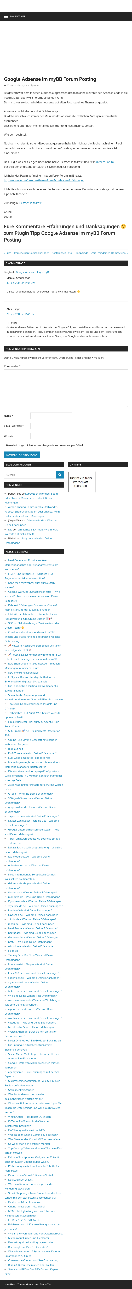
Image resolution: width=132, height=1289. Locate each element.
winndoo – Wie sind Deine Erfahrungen (31, 946)
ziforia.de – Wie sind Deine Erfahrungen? (32, 919)
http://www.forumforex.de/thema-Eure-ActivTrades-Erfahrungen (44, 180)
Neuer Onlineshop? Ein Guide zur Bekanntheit (34, 1040)
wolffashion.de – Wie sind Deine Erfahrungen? (35, 1018)
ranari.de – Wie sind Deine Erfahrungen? (31, 924)
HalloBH (13, 950)
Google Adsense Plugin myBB (33, 272)
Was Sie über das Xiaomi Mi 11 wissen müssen (34, 1139)
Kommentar (12, 366)
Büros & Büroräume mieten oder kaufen (31, 1265)
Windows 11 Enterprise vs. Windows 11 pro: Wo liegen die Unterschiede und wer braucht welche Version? (33, 1108)
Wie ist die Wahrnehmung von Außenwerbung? (35, 1233)
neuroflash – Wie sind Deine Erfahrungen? (32, 932)
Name (8, 415)
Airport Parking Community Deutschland (31, 507)
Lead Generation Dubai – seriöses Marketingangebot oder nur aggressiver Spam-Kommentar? (32, 565)
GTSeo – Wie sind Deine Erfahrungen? (30, 793)
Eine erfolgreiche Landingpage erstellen (31, 1242)
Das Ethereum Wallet (20, 1179)
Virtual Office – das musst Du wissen (29, 1116)
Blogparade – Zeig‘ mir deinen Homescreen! (100, 253)
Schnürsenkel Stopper (21, 1090)
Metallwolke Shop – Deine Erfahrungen (31, 1027)
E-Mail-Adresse (14, 425)
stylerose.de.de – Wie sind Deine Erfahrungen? (35, 906)
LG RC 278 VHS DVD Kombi (24, 1220)
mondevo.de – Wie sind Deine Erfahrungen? (34, 897)
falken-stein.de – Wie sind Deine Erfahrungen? (35, 991)
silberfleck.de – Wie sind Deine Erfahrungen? (34, 977)
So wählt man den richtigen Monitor (29, 1143)
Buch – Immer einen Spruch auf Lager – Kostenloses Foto (38, 253)
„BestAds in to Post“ (30, 203)
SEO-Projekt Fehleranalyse (23, 672)
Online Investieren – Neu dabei (26, 1206)
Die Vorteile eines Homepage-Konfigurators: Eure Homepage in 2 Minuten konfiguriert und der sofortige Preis (33, 776)
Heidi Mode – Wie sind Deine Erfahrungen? (33, 928)
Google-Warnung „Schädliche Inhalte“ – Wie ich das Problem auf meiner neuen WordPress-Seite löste (32, 596)
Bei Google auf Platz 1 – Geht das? (28, 1247)
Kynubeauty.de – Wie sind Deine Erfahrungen (34, 901)
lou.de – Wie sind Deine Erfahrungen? (30, 910)
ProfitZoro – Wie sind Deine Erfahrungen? (32, 753)
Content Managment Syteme (23, 85)
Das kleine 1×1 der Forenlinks (24, 1202)
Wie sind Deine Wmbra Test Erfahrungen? (32, 995)
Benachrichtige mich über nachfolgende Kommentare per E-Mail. (44, 445)
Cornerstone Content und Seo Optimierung (33, 1260)
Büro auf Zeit (15, 748)
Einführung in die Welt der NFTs (26, 1130)
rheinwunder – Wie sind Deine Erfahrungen (33, 937)
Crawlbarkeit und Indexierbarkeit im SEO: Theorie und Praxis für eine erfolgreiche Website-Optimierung (33, 636)
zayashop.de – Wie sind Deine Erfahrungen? (33, 816)
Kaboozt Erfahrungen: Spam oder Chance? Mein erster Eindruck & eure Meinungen (31, 498)
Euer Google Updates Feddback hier (29, 757)
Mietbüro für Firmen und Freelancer (28, 1238)
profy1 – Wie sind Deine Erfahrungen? (30, 942)
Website (9, 436)
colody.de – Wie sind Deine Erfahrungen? (32, 1022)
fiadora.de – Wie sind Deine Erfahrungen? (32, 892)
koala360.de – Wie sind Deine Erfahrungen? (33, 973)
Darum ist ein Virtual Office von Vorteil (30, 1175)
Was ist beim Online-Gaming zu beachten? (33, 1134)
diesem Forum (105, 162)
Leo (10, 529)
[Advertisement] (68, 50)
